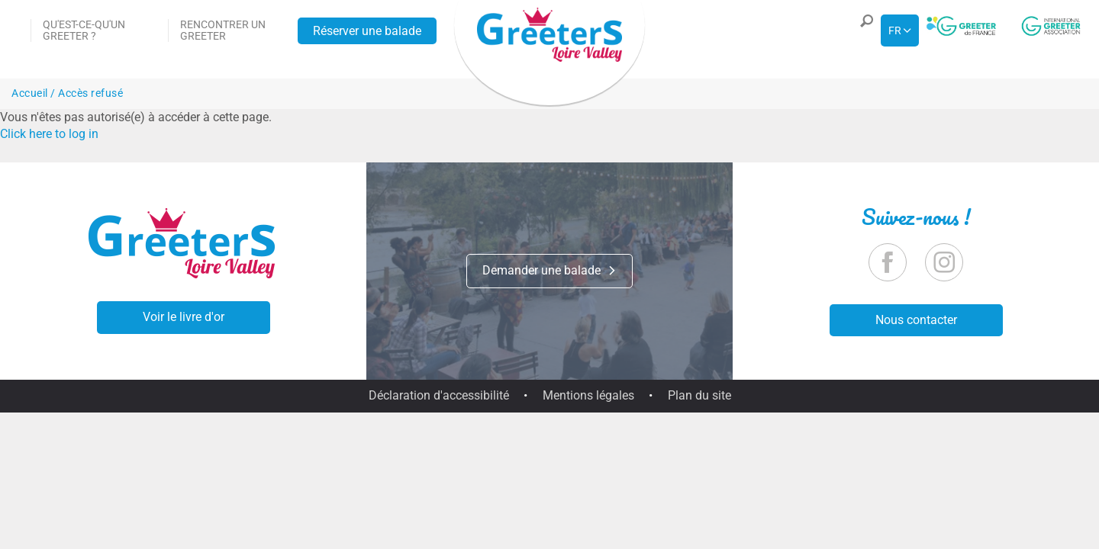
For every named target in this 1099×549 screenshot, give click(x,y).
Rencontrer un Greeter (223, 30)
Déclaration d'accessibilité (439, 395)
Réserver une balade (367, 31)
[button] (863, 30)
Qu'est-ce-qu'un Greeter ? (84, 30)
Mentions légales (588, 395)
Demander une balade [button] (549, 270)
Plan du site (699, 395)
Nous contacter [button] (916, 320)
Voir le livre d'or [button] (183, 317)
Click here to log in (49, 134)
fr (894, 30)
